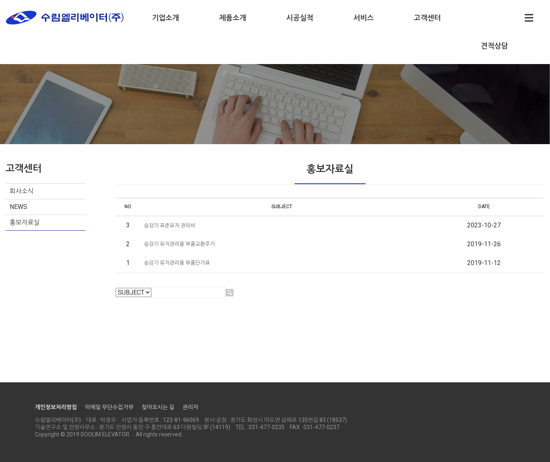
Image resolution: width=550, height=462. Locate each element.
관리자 (190, 407)
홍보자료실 (25, 222)
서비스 (363, 18)
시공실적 (299, 18)
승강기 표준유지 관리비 (169, 226)
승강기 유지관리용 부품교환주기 (179, 244)
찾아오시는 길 (158, 407)
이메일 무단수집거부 (109, 407)
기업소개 (165, 18)
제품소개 (232, 18)
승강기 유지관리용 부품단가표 (177, 263)
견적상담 (494, 46)
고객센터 (427, 18)
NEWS (18, 207)
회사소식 (22, 191)
